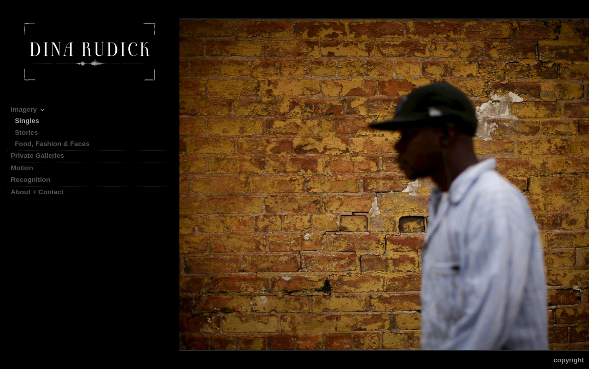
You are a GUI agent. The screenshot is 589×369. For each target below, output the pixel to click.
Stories (31, 132)
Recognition (30, 179)
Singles (27, 121)
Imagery (28, 109)
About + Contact (37, 192)
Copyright (569, 360)
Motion (26, 168)
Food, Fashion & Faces (52, 144)
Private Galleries (37, 155)
